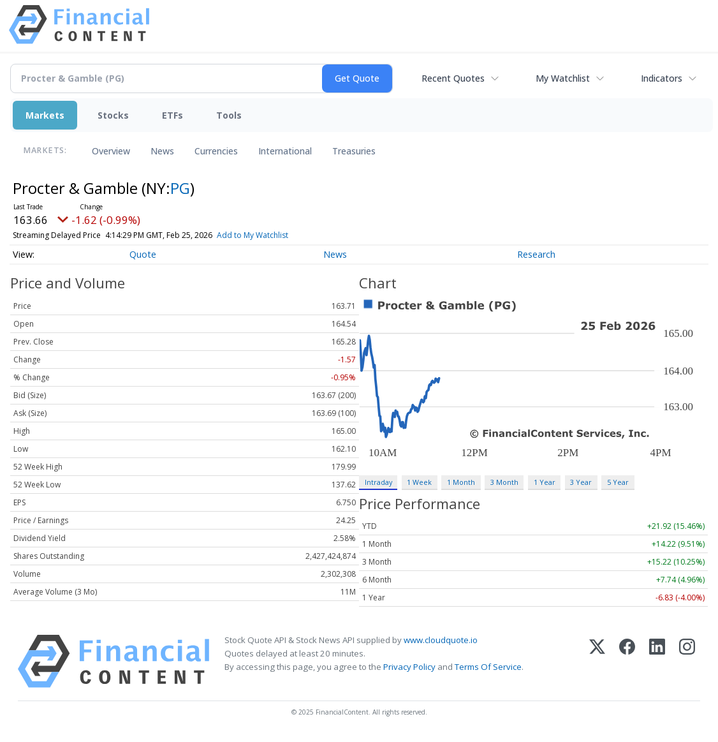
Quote (142, 254)
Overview (111, 151)
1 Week (419, 482)
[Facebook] (627, 661)
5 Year (618, 482)
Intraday (378, 482)
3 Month (504, 482)
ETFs (172, 115)
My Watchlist (563, 78)
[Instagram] (687, 661)
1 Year (544, 482)
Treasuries (354, 151)
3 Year (581, 482)
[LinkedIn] (657, 661)
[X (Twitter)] (597, 661)
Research (536, 254)
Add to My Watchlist (278, 235)
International (285, 151)
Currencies (216, 151)
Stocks (113, 115)
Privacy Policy (409, 666)
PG (180, 187)
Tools (229, 115)
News (162, 151)
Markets (45, 115)
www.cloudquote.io (441, 640)
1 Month (461, 482)
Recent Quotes (453, 78)
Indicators (661, 78)
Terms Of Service (488, 666)
